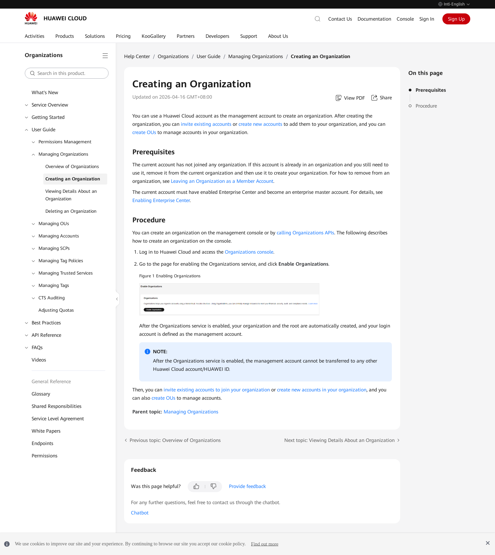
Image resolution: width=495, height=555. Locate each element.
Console (405, 19)
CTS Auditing (51, 297)
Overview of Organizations (72, 166)
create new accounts (260, 124)
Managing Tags (53, 285)
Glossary (41, 394)
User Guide (43, 129)
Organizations (173, 56)
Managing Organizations (63, 154)
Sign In (426, 19)
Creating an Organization (72, 178)
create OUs (144, 132)
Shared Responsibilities (56, 406)
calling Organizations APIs (305, 232)
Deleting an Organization (71, 211)
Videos (39, 360)
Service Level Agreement (58, 418)
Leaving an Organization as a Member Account (222, 181)
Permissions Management (64, 141)
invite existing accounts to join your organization (217, 389)
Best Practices (46, 322)
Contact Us (340, 19)
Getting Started (48, 117)
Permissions (44, 455)
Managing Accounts (58, 235)
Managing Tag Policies (60, 260)
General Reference (51, 381)
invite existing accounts (206, 124)
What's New (45, 92)
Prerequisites (431, 90)
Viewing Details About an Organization (71, 195)
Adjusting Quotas (56, 310)
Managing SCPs (54, 248)
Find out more (264, 543)
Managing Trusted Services (65, 273)
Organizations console (249, 252)
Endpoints (42, 443)
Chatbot (139, 512)
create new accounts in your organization (321, 389)
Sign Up (456, 19)
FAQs (37, 347)
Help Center (137, 56)
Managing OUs (53, 223)
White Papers (46, 431)
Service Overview (50, 105)
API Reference (46, 335)
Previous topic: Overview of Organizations (175, 440)
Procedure (426, 106)
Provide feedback (247, 486)
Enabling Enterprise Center (161, 200)
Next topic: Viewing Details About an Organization (339, 440)
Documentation (374, 19)
